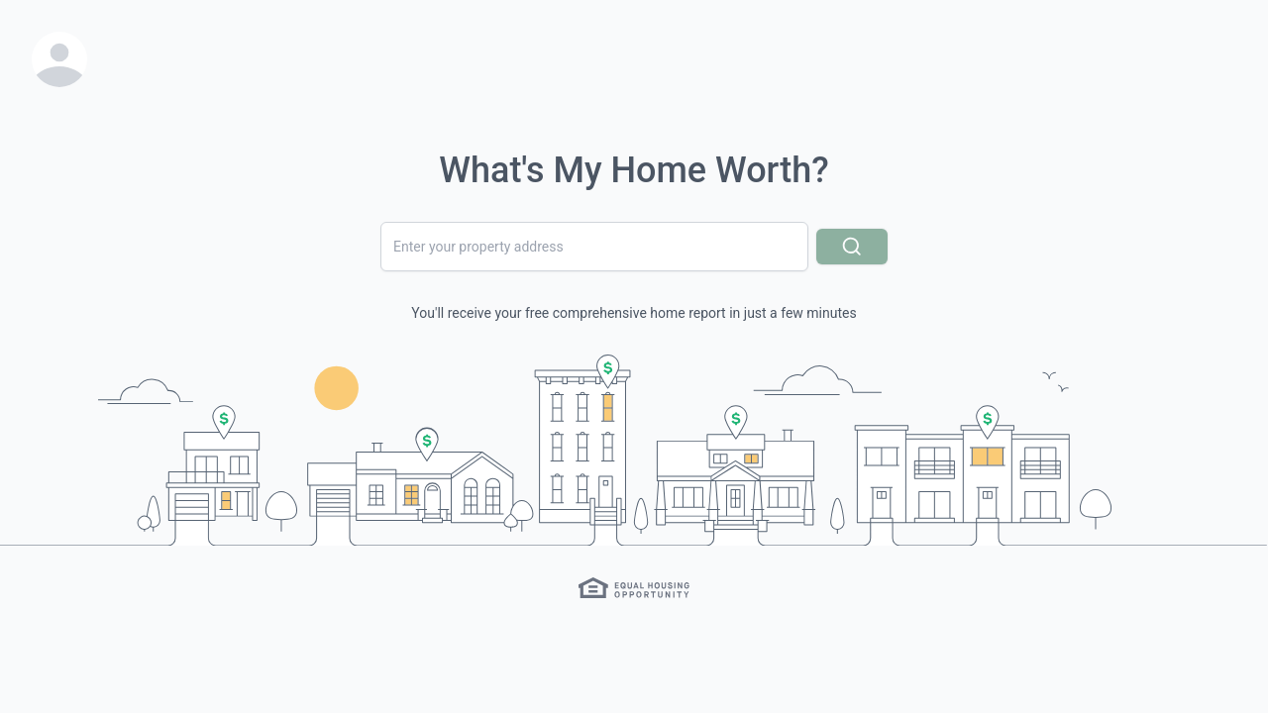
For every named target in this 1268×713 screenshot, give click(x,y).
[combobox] (594, 246)
